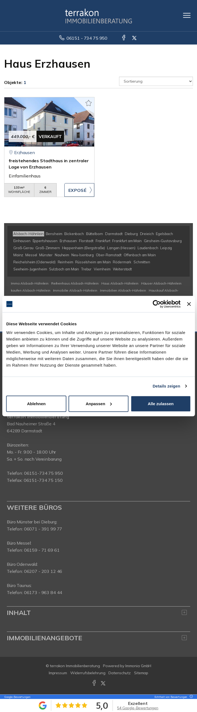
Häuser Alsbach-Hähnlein (161, 283)
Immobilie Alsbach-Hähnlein (75, 290)
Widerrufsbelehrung (87, 672)
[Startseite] (98, 15)
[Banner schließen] (189, 304)
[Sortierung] (156, 81)
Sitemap (141, 672)
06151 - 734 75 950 (86, 38)
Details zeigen (166, 386)
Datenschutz (119, 672)
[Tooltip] (190, 697)
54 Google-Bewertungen (137, 708)
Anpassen (99, 403)
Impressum (58, 672)
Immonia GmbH (138, 665)
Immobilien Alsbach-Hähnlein (123, 290)
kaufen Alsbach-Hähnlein (30, 290)
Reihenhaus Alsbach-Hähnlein (75, 283)
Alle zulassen (161, 403)
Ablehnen (36, 403)
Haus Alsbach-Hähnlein (119, 283)
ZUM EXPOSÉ (79, 190)
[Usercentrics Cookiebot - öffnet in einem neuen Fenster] (157, 304)
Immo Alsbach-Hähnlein (30, 283)
